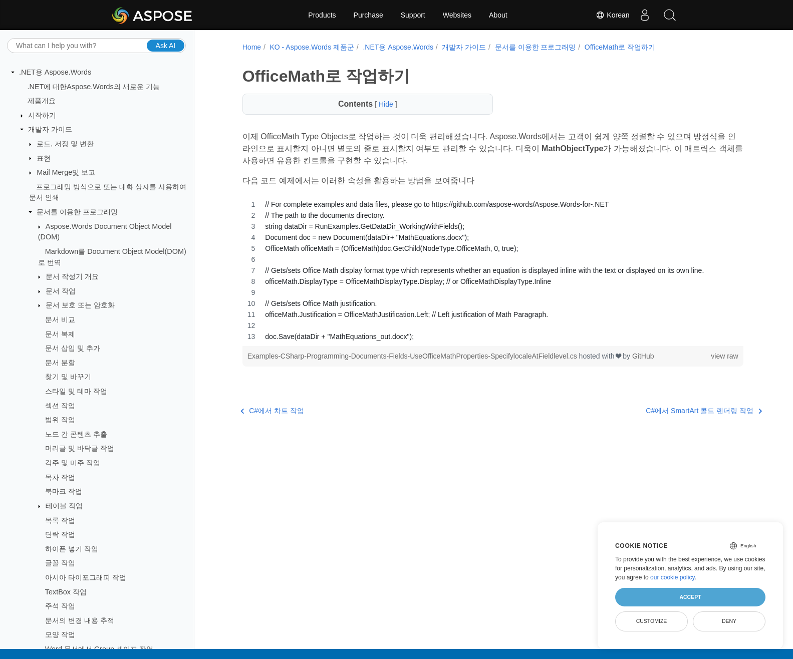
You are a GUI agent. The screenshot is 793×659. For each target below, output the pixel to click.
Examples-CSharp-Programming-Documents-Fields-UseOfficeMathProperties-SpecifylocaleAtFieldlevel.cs (411, 356)
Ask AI (166, 46)
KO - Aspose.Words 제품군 (310, 47)
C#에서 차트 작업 (270, 411)
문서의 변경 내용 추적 (79, 620)
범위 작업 (60, 420)
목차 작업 (60, 477)
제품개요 (42, 101)
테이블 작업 (64, 506)
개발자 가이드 (50, 129)
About (498, 15)
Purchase (368, 15)
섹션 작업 (60, 406)
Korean (612, 15)
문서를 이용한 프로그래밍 (77, 212)
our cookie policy (672, 577)
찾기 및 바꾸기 (68, 377)
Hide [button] (382, 104)
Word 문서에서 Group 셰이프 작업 (99, 649)
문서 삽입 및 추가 (72, 348)
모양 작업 (60, 634)
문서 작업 (61, 291)
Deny (729, 621)
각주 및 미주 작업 (72, 463)
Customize (651, 621)
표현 (44, 158)
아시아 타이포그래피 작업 (85, 577)
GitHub (641, 356)
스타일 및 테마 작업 (76, 391)
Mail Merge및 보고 (66, 172)
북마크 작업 (63, 491)
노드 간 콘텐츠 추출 (76, 434)
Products (322, 15)
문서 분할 (60, 363)
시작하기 (42, 115)
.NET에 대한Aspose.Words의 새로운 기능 (94, 87)
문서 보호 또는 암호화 (80, 305)
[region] (486, 270)
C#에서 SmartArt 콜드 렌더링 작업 (665, 411)
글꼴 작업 (60, 563)
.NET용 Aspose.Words (55, 72)
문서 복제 (60, 334)
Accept (690, 597)
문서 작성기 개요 (72, 276)
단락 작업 (60, 534)
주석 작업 (60, 606)
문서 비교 (60, 319)
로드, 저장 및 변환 (65, 144)
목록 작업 (60, 520)
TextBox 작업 (66, 592)
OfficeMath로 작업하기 (618, 47)
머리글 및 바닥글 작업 (79, 448)
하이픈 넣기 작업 (71, 549)
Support (413, 15)
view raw (712, 356)
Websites (457, 15)
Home (249, 47)
